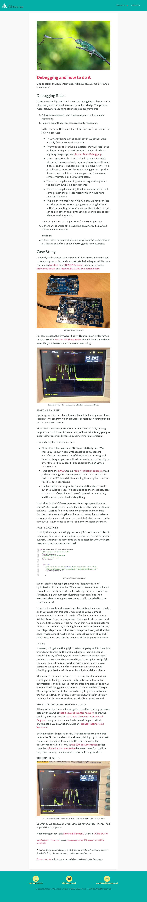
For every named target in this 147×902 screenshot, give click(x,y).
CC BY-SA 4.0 (101, 833)
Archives (135, 5)
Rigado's (65, 268)
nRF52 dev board (46, 268)
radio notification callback (88, 471)
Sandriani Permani (73, 833)
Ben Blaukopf (42, 839)
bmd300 (97, 839)
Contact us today (44, 859)
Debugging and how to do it (64, 77)
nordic (79, 839)
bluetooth (41, 843)
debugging (71, 839)
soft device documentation (61, 748)
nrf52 (84, 839)
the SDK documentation (84, 744)
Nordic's (53, 265)
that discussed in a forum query (76, 713)
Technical (121, 5)
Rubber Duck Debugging (87, 154)
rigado (90, 839)
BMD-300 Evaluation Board (85, 268)
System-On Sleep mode (68, 339)
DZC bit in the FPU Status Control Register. (70, 718)
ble (102, 839)
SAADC (62, 471)
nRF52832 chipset (73, 265)
